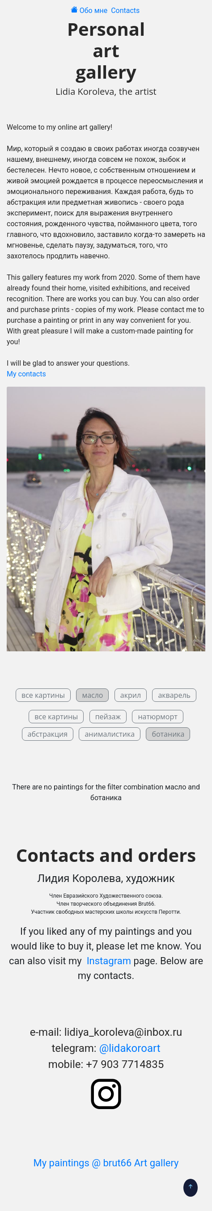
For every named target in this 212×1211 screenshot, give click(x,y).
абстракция (48, 734)
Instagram (107, 960)
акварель (174, 695)
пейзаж (108, 717)
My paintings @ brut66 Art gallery (105, 1163)
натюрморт (157, 717)
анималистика (110, 734)
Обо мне (95, 10)
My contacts (26, 374)
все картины (43, 695)
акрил (130, 695)
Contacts (126, 10)
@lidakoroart (130, 1048)
